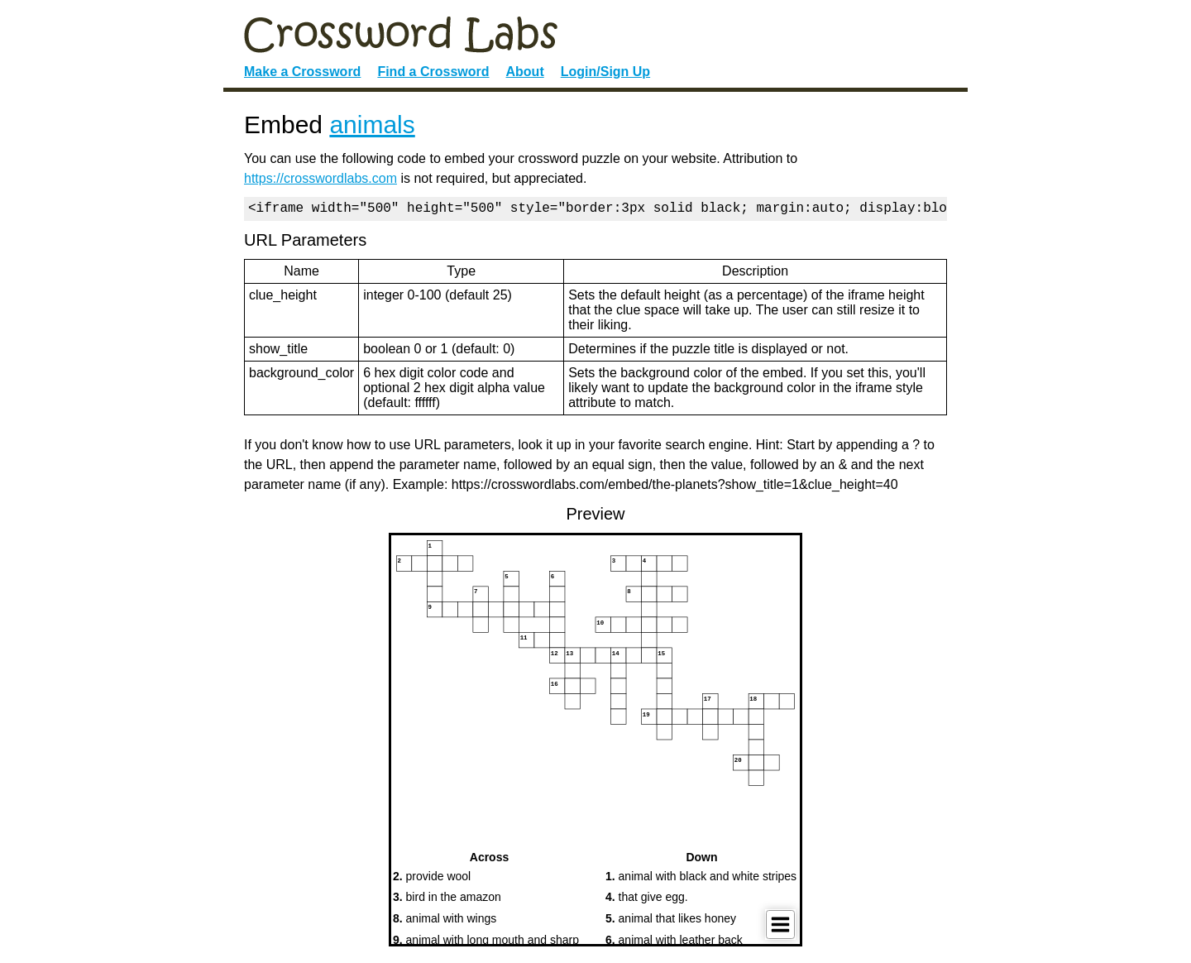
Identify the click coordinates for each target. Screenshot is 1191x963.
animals (371, 124)
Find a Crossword (433, 72)
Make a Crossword (302, 72)
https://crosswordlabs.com (320, 178)
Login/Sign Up (605, 72)
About (525, 72)
